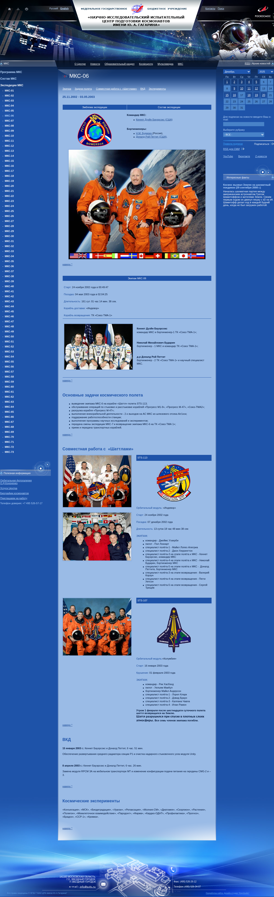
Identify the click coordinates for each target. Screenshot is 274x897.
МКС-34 (9, 256)
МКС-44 (9, 306)
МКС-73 (9, 452)
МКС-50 (9, 336)
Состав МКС (8, 78)
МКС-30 (9, 236)
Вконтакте (244, 156)
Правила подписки (233, 144)
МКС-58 (9, 376)
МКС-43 (9, 301)
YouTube (228, 156)
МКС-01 (9, 90)
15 (226, 95)
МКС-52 (9, 346)
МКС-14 (9, 155)
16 (234, 95)
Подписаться (261, 144)
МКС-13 (9, 150)
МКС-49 (9, 331)
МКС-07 (9, 120)
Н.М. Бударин (144, 133)
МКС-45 (9, 311)
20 (263, 95)
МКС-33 (9, 251)
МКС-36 (9, 266)
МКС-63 (9, 401)
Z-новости (261, 156)
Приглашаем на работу (13, 498)
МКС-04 (9, 105)
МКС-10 (9, 135)
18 (249, 95)
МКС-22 (9, 196)
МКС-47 (9, 321)
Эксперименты (157, 88)
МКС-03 (9, 100)
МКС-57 (9, 371)
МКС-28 (9, 226)
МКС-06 (9, 115)
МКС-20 (9, 186)
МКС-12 (9, 145)
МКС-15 (9, 160)
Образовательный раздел (119, 64)
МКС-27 (9, 221)
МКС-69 (9, 431)
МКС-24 (9, 206)
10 (241, 88)
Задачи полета (83, 88)
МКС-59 (9, 381)
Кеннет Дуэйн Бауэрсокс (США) (154, 119)
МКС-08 (9, 125)
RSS (247, 63)
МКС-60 (9, 386)
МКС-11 (9, 140)
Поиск (221, 8)
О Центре (80, 64)
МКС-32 (9, 246)
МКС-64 (9, 406)
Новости (95, 64)
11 (249, 88)
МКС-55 (9, 361)
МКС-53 (9, 351)
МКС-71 (9, 442)
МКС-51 (9, 341)
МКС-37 (9, 271)
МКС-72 (9, 447)
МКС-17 (9, 170)
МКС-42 (9, 296)
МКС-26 (9, 216)
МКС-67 (9, 421)
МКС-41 (9, 291)
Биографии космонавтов (14, 493)
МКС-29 (9, 231)
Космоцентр (146, 64)
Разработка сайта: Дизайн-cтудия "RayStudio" (227, 893)
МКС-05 (9, 110)
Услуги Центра (8, 488)
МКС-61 (9, 391)
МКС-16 (9, 165)
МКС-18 (9, 176)
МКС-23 (9, 201)
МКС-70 (9, 436)
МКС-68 (9, 426)
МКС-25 (9, 211)
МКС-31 (9, 241)
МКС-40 (9, 286)
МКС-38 (9, 276)
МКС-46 (9, 316)
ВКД (142, 88)
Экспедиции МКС (11, 85)
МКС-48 (9, 326)
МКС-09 (9, 130)
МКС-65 (9, 411)
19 (256, 95)
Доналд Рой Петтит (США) (151, 136)
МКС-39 (9, 281)
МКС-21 (9, 191)
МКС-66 (9, 416)
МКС (180, 64)
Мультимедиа (165, 64)
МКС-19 (9, 181)
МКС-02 (9, 95)
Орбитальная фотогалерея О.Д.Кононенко (16, 482)
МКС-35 (9, 261)
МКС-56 (9, 366)
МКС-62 (9, 396)
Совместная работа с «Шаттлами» (116, 88)
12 (256, 88)
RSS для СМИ (231, 149)
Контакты (210, 8)
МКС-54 (9, 356)
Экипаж (66, 88)
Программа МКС (11, 72)
